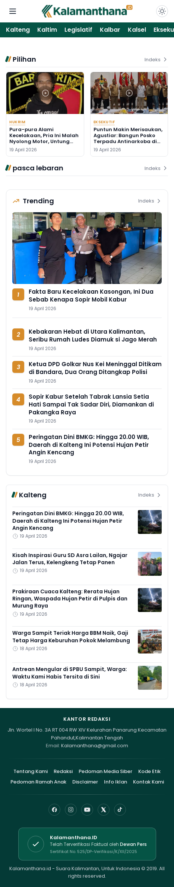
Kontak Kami (148, 781)
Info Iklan (115, 781)
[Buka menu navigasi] (12, 11)
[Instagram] (71, 810)
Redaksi (63, 771)
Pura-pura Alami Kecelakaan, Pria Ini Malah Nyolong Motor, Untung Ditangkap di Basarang (44, 138)
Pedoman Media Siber (105, 771)
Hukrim (17, 122)
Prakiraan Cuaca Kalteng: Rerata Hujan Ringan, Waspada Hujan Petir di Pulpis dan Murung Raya (69, 599)
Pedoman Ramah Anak (38, 781)
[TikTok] (120, 810)
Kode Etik (149, 771)
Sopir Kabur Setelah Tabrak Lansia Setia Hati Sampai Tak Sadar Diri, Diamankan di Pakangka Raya (91, 404)
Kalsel (137, 29)
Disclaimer (85, 781)
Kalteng (18, 29)
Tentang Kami (30, 771)
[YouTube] (87, 810)
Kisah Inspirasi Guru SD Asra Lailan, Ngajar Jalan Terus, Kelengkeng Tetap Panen (69, 558)
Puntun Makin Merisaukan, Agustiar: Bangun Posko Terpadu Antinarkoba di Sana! (128, 138)
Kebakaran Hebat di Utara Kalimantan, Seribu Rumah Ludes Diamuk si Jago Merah (93, 335)
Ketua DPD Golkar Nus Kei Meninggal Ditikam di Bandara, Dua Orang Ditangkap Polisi (95, 368)
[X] (104, 810)
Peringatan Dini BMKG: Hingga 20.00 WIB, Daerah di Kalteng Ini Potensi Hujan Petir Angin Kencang (89, 444)
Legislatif (78, 29)
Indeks (156, 59)
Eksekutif (104, 122)
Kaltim (47, 29)
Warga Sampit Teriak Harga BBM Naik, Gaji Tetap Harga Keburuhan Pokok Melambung (71, 636)
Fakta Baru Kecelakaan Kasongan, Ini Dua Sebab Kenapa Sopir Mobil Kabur (91, 295)
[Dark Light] (162, 11)
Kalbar (110, 29)
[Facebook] (54, 810)
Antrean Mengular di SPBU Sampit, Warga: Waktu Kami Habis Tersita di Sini (69, 672)
